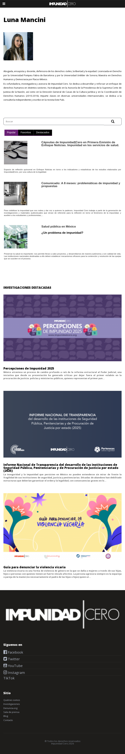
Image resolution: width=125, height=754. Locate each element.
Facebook (15, 652)
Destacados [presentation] (42, 132)
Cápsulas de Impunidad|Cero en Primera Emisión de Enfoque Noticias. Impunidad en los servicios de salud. (80, 143)
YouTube (15, 665)
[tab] (11, 133)
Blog (5, 716)
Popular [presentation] (11, 132)
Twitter (13, 659)
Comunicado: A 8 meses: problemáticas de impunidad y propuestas (80, 184)
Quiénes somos (11, 700)
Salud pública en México (58, 226)
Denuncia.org (10, 708)
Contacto (8, 720)
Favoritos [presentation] (26, 132)
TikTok (9, 678)
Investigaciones (11, 704)
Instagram (16, 672)
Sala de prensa (11, 712)
